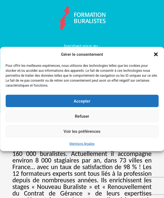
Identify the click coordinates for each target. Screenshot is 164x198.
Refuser (82, 116)
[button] (155, 54)
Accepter (82, 100)
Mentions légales (82, 144)
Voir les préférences (82, 131)
